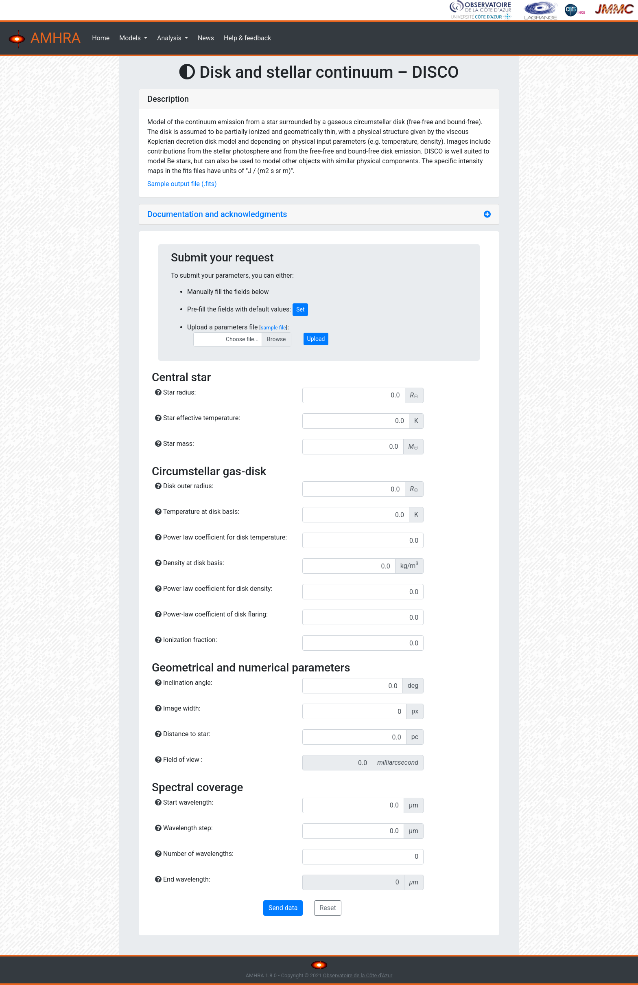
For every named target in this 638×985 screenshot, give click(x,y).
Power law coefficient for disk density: (214, 588)
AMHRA (44, 39)
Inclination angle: (183, 683)
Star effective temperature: (197, 418)
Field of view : (179, 759)
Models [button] (130, 38)
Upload (316, 339)
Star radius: (175, 392)
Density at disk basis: (189, 563)
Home (100, 38)
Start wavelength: (184, 802)
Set (300, 309)
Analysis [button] (170, 38)
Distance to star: (182, 734)
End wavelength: (182, 879)
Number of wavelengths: (194, 854)
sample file (273, 328)
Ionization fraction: (186, 640)
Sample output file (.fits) (182, 184)
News (206, 38)
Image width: (177, 708)
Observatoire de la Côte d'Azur (358, 975)
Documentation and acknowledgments (217, 214)
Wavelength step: (184, 828)
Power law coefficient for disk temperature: (221, 537)
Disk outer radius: (184, 486)
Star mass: (174, 444)
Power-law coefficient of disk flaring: (211, 614)
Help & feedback (247, 38)
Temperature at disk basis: (197, 512)
